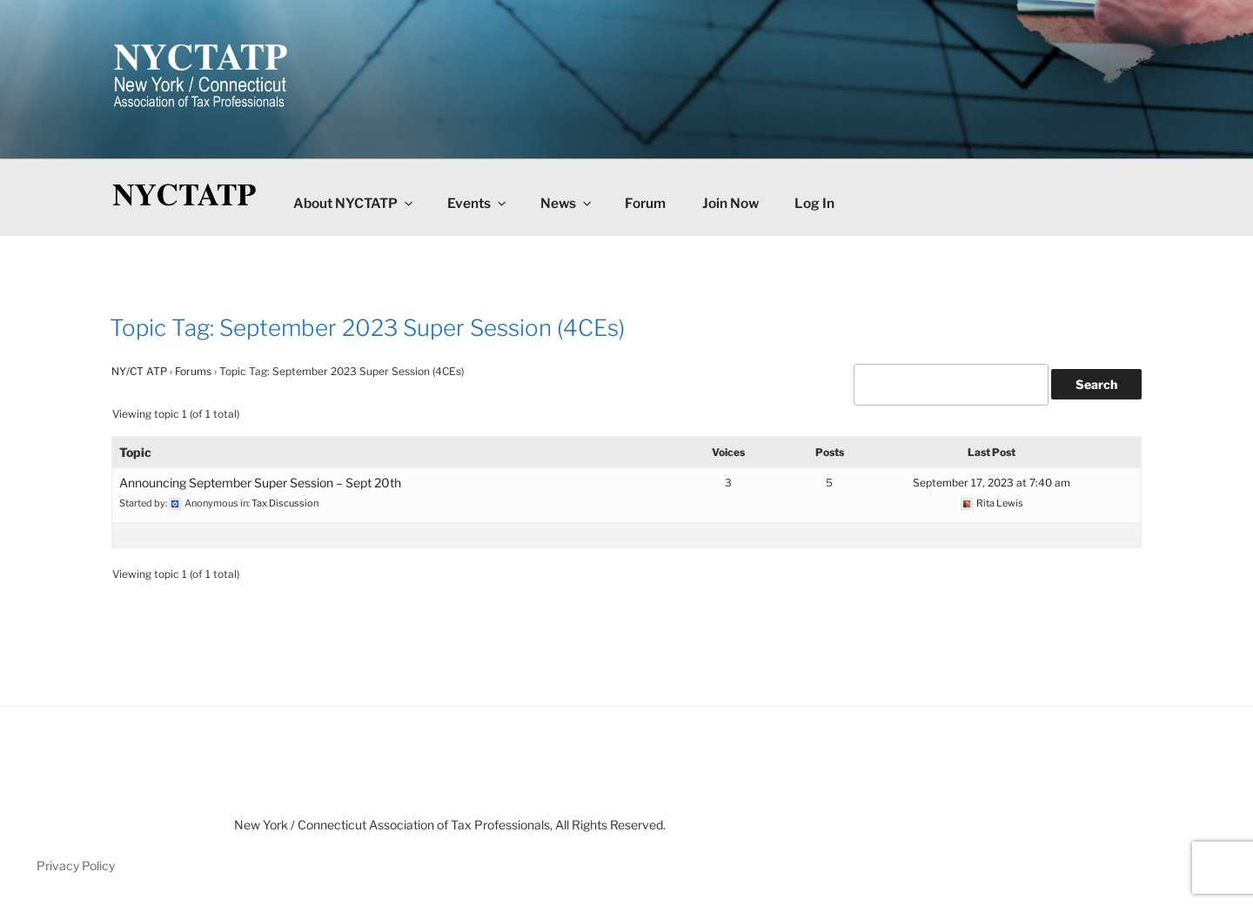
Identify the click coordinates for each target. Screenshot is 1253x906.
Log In (814, 203)
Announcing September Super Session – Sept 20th (260, 482)
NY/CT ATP (139, 371)
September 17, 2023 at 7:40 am (991, 482)
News (566, 203)
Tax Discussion (284, 503)
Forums (193, 371)
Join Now (730, 203)
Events (477, 203)
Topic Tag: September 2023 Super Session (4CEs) (367, 327)
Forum (645, 203)
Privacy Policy (76, 865)
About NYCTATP (354, 203)
